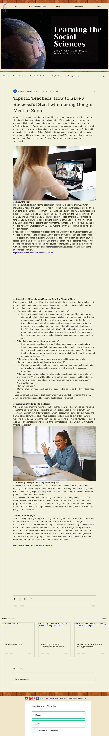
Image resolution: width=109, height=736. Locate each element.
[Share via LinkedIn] (25, 599)
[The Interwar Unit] (18, 632)
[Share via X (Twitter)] (20, 599)
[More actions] (94, 91)
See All (104, 618)
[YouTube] (26, 698)
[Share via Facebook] (14, 599)
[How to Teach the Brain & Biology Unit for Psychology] (91, 632)
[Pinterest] (30, 698)
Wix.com (84, 698)
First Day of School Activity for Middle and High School (52, 645)
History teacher (55, 76)
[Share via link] (31, 599)
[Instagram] (33, 698)
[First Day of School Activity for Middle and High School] (54, 632)
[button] (104, 76)
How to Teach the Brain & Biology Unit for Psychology (89, 645)
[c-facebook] (37, 698)
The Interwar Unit (14, 644)
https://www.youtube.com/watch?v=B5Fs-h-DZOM (33, 253)
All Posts (5, 76)
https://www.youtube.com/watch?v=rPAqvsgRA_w (32, 545)
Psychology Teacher (72, 76)
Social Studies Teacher (37, 76)
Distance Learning (19, 76)
